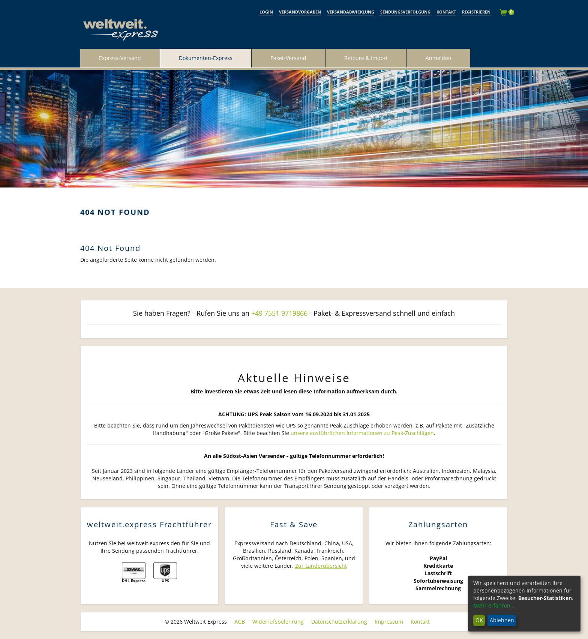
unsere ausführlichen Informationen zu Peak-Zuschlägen (362, 432)
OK (479, 620)
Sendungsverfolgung (405, 12)
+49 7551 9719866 (279, 313)
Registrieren (476, 12)
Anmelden (439, 58)
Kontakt (446, 12)
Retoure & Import (366, 58)
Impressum (389, 621)
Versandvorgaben (300, 12)
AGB (239, 621)
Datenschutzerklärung (339, 621)
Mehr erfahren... (494, 605)
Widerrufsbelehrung (278, 621)
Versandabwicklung (350, 12)
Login (266, 12)
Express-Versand (120, 58)
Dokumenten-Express (205, 58)
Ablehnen (502, 620)
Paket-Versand (288, 58)
